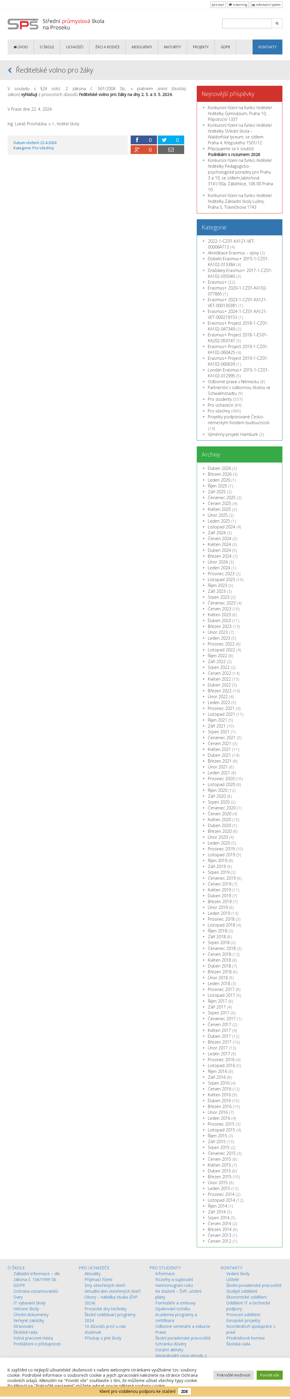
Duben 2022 (219, 685)
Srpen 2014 (218, 1217)
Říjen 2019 (217, 860)
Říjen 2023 (217, 585)
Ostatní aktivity (169, 1349)
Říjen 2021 (217, 720)
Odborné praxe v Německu (233, 381)
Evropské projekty (243, 1320)
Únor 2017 (218, 1048)
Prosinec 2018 (221, 919)
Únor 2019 (218, 907)
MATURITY (172, 46)
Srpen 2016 (218, 1083)
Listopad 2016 (221, 1065)
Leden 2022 (219, 702)
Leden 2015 (219, 1188)
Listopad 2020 (221, 784)
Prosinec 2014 (221, 1194)
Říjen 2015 (217, 1135)
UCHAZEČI (74, 46)
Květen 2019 (219, 890)
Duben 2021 (219, 755)
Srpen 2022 (218, 667)
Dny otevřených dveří (104, 1285)
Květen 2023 (219, 614)
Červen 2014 (219, 1223)
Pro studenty (220, 399)
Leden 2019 (219, 913)
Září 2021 (217, 726)
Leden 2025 (219, 521)
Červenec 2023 (222, 603)
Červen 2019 (219, 884)
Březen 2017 (220, 1042)
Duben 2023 (219, 620)
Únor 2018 (218, 977)
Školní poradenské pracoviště (182, 1338)
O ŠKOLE (47, 46)
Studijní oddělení (241, 1291)
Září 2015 (217, 1141)
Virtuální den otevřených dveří (112, 1291)
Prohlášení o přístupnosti (37, 1344)
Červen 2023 (219, 609)
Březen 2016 (220, 1106)
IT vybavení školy (29, 1303)
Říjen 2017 (217, 1001)
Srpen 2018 (218, 942)
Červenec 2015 (222, 1153)
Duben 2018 (219, 966)
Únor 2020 (218, 837)
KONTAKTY (267, 46)
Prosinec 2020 (221, 778)
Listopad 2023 (221, 579)
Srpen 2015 (218, 1147)
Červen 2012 (219, 1241)
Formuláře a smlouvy (175, 1303)
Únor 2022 (218, 696)
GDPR (225, 46)
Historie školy (26, 1308)
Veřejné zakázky (28, 1320)
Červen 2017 (219, 1024)
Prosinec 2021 (221, 708)
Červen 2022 (219, 673)
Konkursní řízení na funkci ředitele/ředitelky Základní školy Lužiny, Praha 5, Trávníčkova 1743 (240, 201)
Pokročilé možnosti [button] (233, 1375)
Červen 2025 (219, 503)
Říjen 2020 (217, 790)
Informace (165, 1273)
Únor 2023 (218, 632)
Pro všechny (43, 147)
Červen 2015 (219, 1159)
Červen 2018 (219, 954)
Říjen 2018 (217, 931)
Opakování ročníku (172, 1308)
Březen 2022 (220, 690)
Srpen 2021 (218, 731)
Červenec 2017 (222, 1018)
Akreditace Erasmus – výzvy (233, 253)
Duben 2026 (219, 468)
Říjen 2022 (217, 655)
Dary (18, 1297)
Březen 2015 (220, 1176)
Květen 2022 (219, 679)
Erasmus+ (217, 282)
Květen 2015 (219, 1165)
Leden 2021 (219, 772)
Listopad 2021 (221, 714)
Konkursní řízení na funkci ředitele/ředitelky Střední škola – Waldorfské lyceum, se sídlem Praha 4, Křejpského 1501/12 (240, 133)
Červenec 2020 (222, 808)
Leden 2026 (219, 480)
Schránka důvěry (171, 1344)
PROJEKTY (201, 46)
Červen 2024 (219, 538)
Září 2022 (217, 661)
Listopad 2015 (221, 1130)
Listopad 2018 (221, 925)
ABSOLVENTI (142, 46)
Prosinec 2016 (221, 1059)
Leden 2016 (219, 1118)
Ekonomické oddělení (246, 1297)
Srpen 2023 (218, 597)
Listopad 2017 (221, 995)
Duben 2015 (219, 1171)
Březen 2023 (220, 626)
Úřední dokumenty (31, 1314)
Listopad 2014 (221, 1200)
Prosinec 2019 (221, 849)
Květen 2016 (219, 1094)
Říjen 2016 (217, 1071)
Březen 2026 (220, 474)
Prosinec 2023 (221, 573)
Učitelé (232, 1279)
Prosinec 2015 (221, 1124)
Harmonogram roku (174, 1285)
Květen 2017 (219, 1030)
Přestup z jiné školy (102, 1338)
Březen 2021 (220, 761)
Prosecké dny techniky (105, 1308)
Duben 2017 (219, 1036)
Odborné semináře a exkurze (182, 1326)
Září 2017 (217, 1007)
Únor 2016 (218, 1112)
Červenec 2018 (222, 948)
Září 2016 (217, 1077)
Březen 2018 (220, 972)
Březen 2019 (220, 901)
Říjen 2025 (217, 486)
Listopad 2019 (221, 854)
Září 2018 (217, 936)
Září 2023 (217, 591)
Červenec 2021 (222, 737)
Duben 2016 (219, 1100)
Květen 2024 (219, 544)
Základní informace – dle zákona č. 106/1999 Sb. (36, 1276)
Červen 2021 (219, 743)
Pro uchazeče (220, 405)
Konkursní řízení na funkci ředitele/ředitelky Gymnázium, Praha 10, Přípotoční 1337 (240, 113)
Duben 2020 (219, 825)
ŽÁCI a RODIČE (107, 46)
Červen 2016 (219, 1089)
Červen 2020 (219, 813)
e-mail (218, 5)
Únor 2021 (218, 767)
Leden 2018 (219, 983)
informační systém (266, 5)
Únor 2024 (218, 562)
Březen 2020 (220, 831)
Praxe (160, 1332)
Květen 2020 (219, 819)
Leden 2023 (219, 638)
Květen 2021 (219, 749)
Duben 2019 (219, 895)
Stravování (23, 1326)
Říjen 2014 (217, 1206)
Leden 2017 (219, 1053)
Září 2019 (217, 866)
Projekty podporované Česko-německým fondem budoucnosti (239, 419)
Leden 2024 (219, 568)
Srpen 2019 (218, 872)
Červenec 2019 (222, 878)
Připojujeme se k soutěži (234, 151)
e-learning (238, 5)
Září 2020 (217, 796)
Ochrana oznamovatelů (35, 1291)
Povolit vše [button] (269, 1375)
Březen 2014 (220, 1229)
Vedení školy (238, 1273)
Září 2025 (217, 491)
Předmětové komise (245, 1338)
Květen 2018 (219, 960)
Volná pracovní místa (33, 1338)
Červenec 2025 (222, 497)
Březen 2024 (220, 556)
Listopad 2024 (221, 527)
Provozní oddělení (243, 1314)
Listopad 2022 (221, 650)
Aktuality (92, 1273)
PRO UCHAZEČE (94, 1267)
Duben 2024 (219, 550)
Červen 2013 (219, 1235)
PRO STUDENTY (165, 1267)
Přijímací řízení (98, 1279)
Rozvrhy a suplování (174, 1279)
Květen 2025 (219, 509)
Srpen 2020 (218, 802)
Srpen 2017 (218, 1013)
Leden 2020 (219, 843)
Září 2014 (217, 1212)
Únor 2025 (218, 515)
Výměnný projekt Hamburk (233, 434)
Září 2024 (217, 532)
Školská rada (25, 1332)
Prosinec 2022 (221, 644)
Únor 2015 (218, 1182)
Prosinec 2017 (221, 989)
